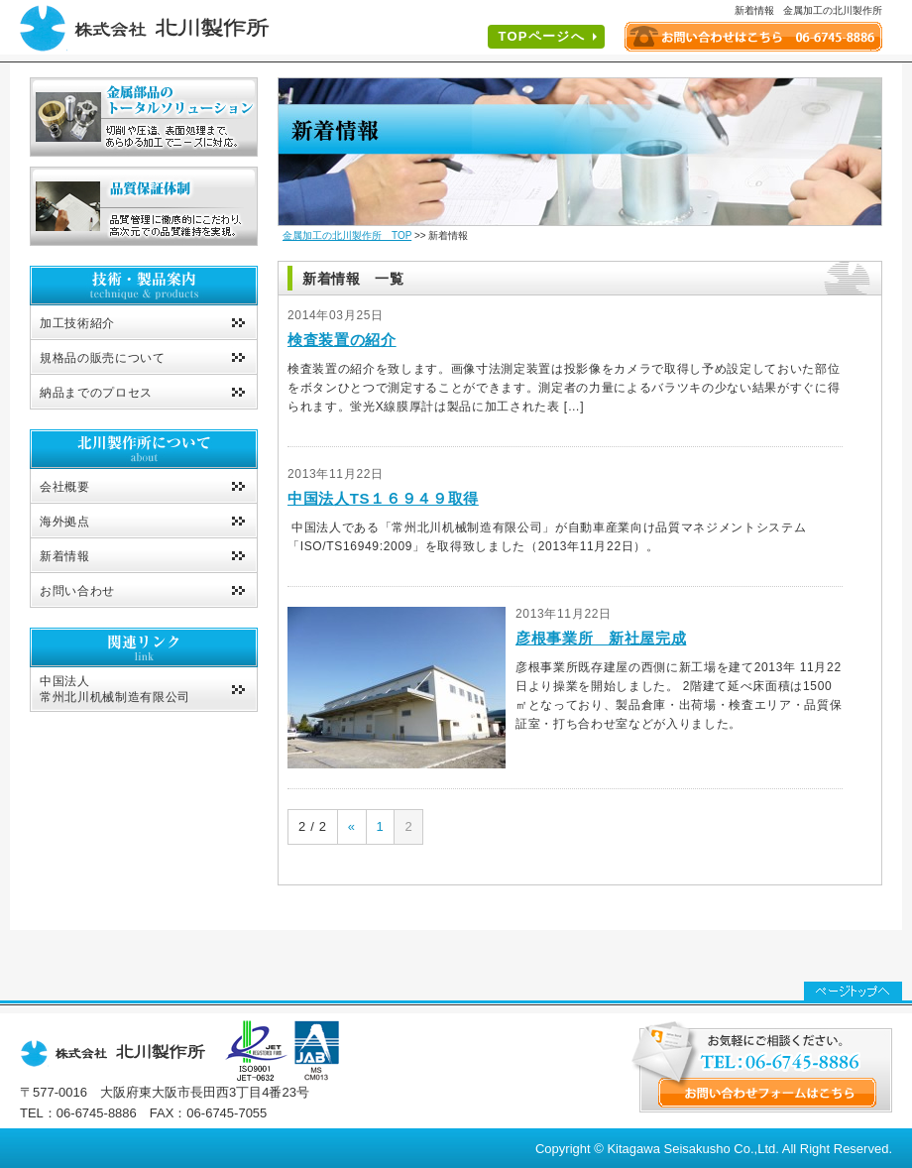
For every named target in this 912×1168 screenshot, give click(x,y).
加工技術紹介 (77, 323)
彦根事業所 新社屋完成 (600, 638)
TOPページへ (541, 36)
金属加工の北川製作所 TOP (347, 235)
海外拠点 (65, 521)
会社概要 (65, 487)
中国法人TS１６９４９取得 (383, 498)
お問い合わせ (77, 591)
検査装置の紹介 (342, 339)
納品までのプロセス (96, 393)
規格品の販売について (103, 358)
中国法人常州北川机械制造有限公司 (115, 689)
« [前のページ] (352, 826)
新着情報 (65, 556)
